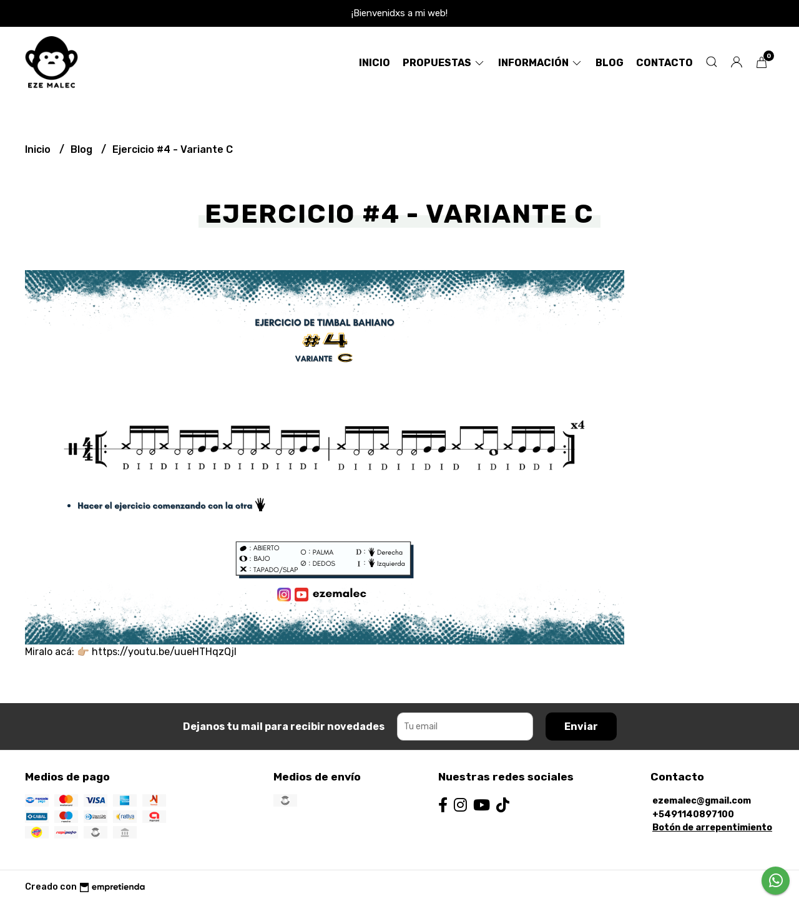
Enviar (581, 726)
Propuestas (444, 63)
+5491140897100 (693, 814)
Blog (610, 63)
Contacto (664, 63)
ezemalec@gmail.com (701, 800)
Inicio (374, 63)
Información (540, 63)
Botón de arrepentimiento (712, 827)
